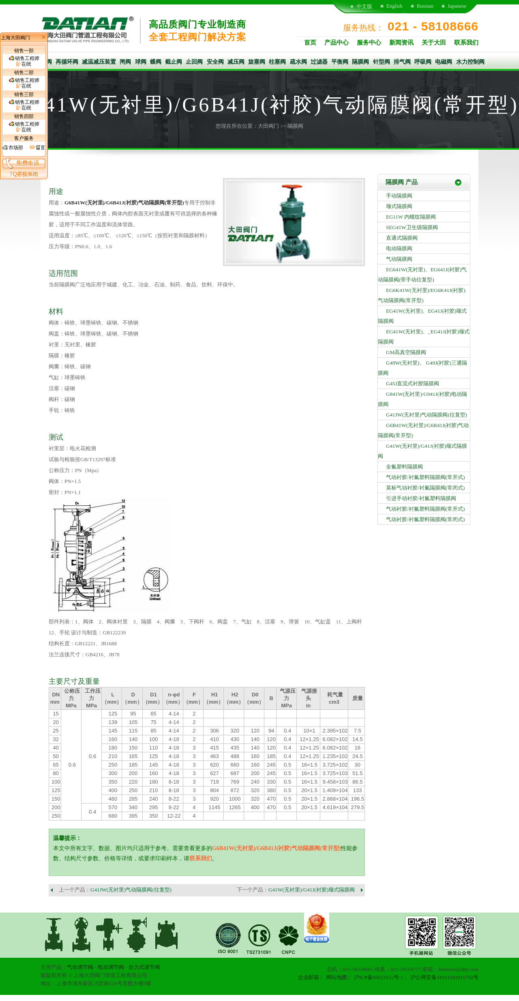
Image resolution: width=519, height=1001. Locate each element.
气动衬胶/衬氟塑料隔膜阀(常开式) (425, 477)
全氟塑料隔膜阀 (404, 467)
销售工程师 (24, 61)
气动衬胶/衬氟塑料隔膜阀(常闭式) (425, 519)
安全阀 (215, 62)
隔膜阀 (360, 62)
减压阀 (235, 62)
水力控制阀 (470, 62)
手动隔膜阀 (399, 196)
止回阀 (194, 62)
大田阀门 (268, 126)
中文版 (364, 6)
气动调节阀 (80, 967)
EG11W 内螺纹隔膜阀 (411, 217)
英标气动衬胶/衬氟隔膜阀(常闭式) (425, 488)
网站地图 (336, 977)
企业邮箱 (308, 977)
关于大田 (434, 42)
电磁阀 (443, 62)
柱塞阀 (277, 62)
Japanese (457, 6)
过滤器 (319, 62)
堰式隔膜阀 (399, 206)
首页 (310, 42)
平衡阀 (339, 62)
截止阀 (173, 62)
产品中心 (336, 42)
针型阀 (381, 62)
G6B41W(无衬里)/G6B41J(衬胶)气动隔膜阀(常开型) (124, 203)
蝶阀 (155, 62)
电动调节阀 (111, 967)
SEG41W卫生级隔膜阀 (412, 227)
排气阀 (402, 62)
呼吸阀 (422, 62)
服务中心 (369, 42)
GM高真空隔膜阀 (406, 352)
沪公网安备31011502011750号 (444, 977)
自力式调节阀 (144, 967)
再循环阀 (67, 62)
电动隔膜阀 (399, 248)
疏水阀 (298, 62)
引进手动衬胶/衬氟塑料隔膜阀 (421, 498)
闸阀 (125, 62)
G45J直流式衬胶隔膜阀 (412, 383)
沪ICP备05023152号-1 (378, 977)
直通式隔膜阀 (402, 238)
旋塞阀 (256, 62)
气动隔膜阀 (399, 259)
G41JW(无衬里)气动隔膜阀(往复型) (131, 890)
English (394, 6)
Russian (425, 6)
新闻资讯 (401, 42)
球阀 (140, 62)
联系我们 (466, 42)
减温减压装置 (99, 62)
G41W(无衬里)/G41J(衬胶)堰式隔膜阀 (311, 890)
